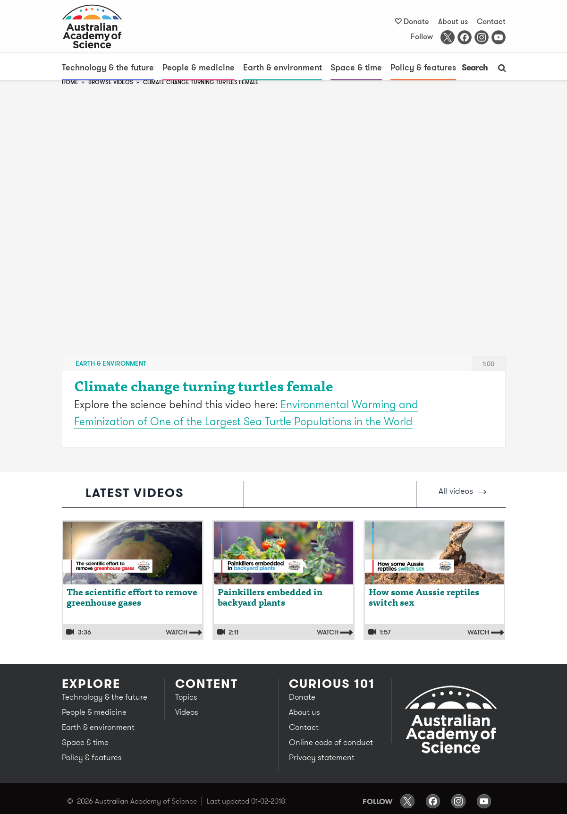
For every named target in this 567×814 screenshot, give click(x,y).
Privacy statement (322, 757)
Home (70, 82)
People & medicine (198, 67)
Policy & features (423, 67)
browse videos (110, 82)
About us (453, 21)
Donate (416, 21)
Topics (186, 697)
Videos (186, 712)
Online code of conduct (331, 742)
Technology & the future (108, 67)
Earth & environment (282, 67)
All (462, 490)
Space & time (356, 67)
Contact (491, 21)
